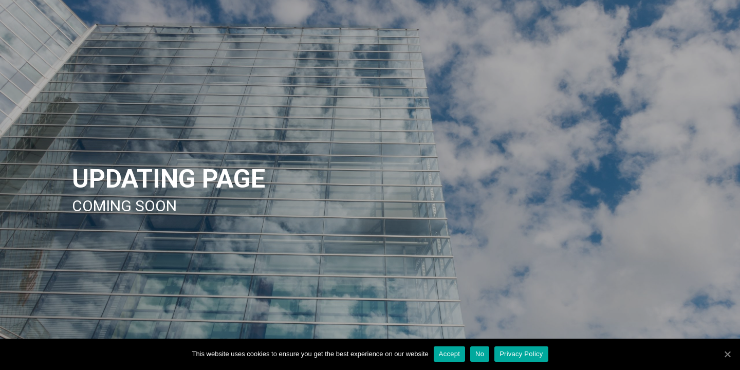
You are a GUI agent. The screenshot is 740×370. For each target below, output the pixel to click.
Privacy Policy (521, 354)
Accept (449, 354)
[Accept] (727, 354)
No (479, 354)
